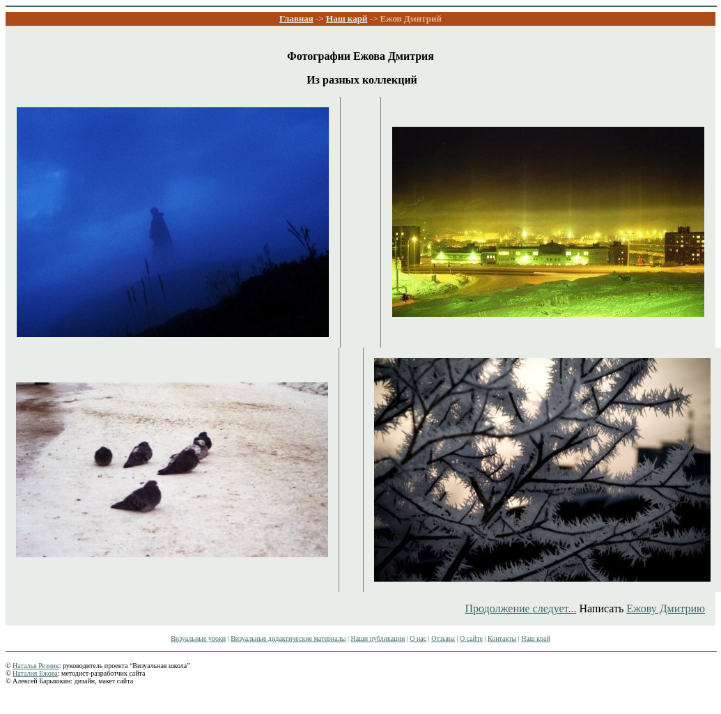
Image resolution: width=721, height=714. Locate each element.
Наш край (535, 638)
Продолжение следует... (520, 608)
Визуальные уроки (198, 638)
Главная (296, 18)
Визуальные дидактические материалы (288, 638)
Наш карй (346, 18)
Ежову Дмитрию (665, 608)
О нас (418, 638)
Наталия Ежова (35, 673)
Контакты (502, 638)
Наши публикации (377, 638)
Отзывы (443, 638)
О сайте (471, 638)
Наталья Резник (36, 665)
